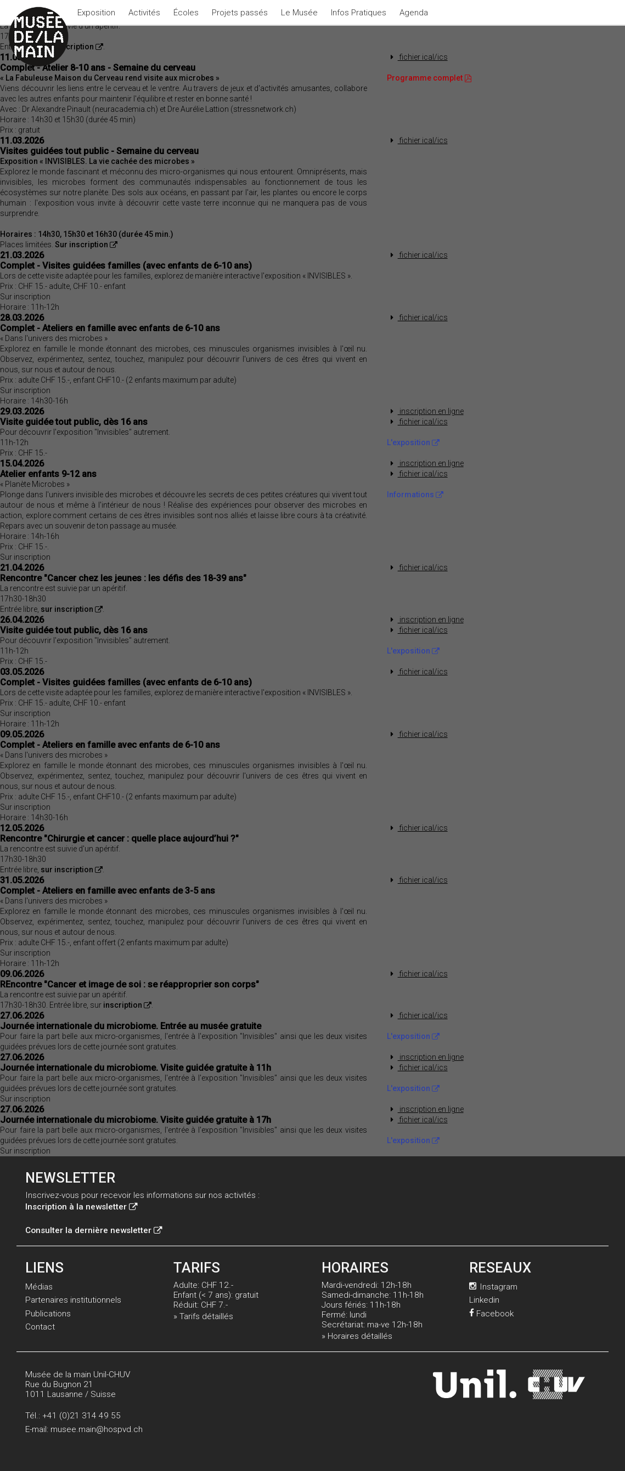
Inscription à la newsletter (81, 1207)
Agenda (413, 13)
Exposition (96, 13)
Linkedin (484, 1300)
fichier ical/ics (417, 57)
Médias (39, 1287)
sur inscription (72, 609)
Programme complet (429, 77)
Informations (415, 494)
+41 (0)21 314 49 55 (81, 1416)
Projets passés (240, 13)
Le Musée (299, 13)
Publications (48, 1314)
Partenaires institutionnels (73, 1300)
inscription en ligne (425, 411)
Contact (40, 1327)
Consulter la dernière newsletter (93, 1230)
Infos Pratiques (358, 13)
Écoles (186, 13)
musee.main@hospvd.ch (96, 1429)
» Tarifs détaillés (203, 1316)
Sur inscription (72, 46)
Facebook (491, 1314)
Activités (144, 13)
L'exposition (413, 442)
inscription (127, 1005)
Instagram (493, 1287)
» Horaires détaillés (357, 1336)
